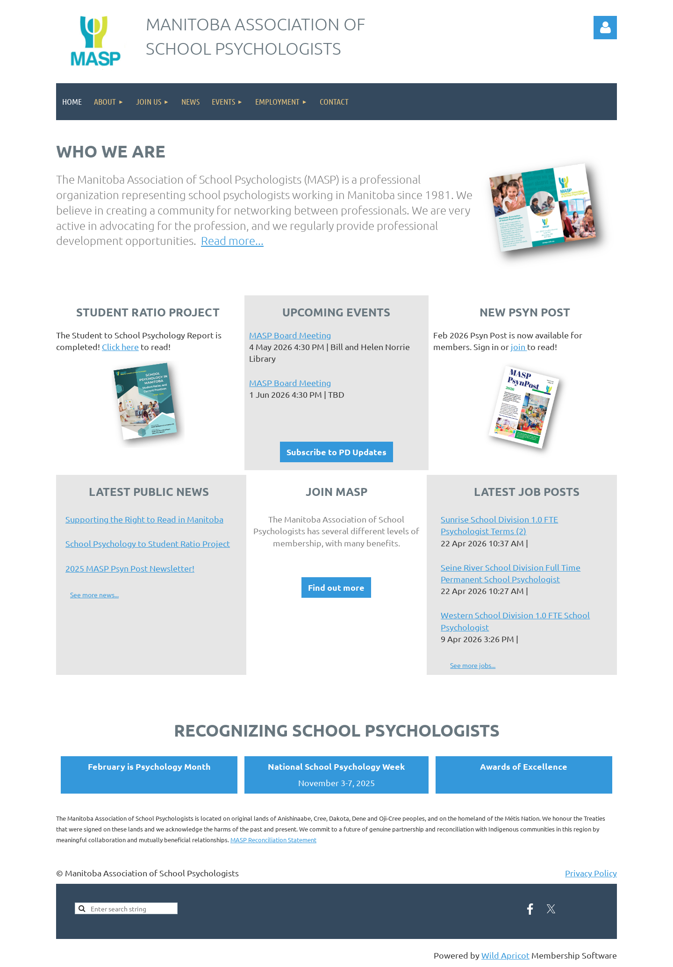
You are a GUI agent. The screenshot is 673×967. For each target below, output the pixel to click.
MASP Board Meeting (290, 335)
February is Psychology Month (149, 766)
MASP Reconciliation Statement (273, 840)
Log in (605, 27)
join (519, 346)
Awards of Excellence (523, 766)
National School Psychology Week (336, 766)
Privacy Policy (591, 873)
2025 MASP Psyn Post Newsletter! (129, 568)
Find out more (336, 587)
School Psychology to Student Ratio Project (147, 543)
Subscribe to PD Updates (336, 451)
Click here (120, 346)
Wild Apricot (505, 955)
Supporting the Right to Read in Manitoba (144, 519)
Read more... (232, 240)
